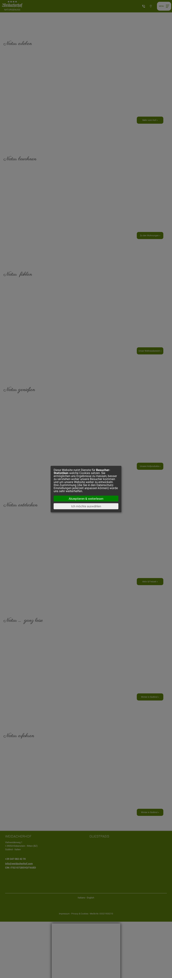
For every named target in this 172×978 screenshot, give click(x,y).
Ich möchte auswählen (86, 506)
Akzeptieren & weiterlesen (86, 498)
